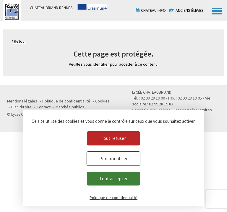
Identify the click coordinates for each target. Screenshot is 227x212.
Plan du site (21, 107)
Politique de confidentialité (66, 101)
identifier (101, 64)
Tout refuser (113, 138)
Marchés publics (70, 107)
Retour (19, 41)
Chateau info (153, 10)
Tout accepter (113, 178)
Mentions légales (22, 101)
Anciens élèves (190, 10)
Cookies (102, 101)
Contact (44, 107)
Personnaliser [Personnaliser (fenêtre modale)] (113, 158)
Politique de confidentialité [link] (113, 197)
